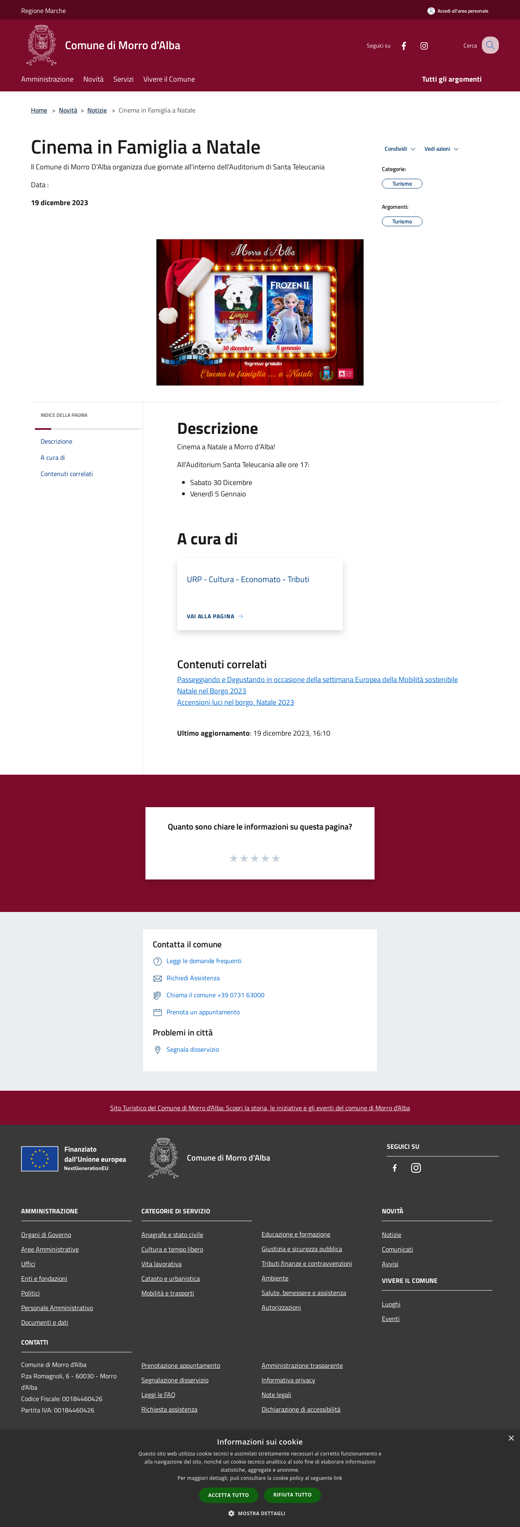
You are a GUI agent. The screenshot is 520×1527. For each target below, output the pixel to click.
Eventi (391, 1318)
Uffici (28, 1264)
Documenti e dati (44, 1322)
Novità (68, 110)
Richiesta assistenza (169, 1409)
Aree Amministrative (50, 1249)
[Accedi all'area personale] (458, 10)
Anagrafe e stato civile (172, 1234)
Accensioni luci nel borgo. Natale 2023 (235, 702)
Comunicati (397, 1249)
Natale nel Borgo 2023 (211, 690)
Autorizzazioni (281, 1307)
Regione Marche (43, 10)
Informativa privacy (288, 1380)
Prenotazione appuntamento (180, 1365)
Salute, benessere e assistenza (304, 1292)
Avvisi (390, 1264)
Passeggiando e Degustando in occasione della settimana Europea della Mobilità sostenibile (317, 679)
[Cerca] (489, 45)
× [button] (511, 1439)
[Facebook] (396, 44)
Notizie (97, 110)
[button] (260, 1513)
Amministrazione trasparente (302, 1365)
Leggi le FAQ (158, 1394)
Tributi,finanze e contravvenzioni (307, 1263)
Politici (30, 1293)
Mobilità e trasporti (167, 1293)
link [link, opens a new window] (338, 1478)
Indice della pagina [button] (64, 415)
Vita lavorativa (161, 1264)
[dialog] (260, 1478)
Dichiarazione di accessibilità (301, 1409)
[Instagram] (417, 44)
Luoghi (391, 1304)
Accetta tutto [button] (228, 1495)
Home (39, 110)
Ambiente (275, 1278)
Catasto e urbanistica (170, 1278)
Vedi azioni (443, 149)
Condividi (401, 149)
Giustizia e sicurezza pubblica (302, 1249)
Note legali (276, 1394)
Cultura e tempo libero (172, 1249)
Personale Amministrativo (57, 1308)
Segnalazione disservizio (174, 1380)
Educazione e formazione (296, 1234)
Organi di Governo (46, 1234)
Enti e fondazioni (44, 1278)
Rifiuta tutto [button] (292, 1494)
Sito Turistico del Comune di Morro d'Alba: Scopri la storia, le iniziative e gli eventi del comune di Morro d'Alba (260, 1108)
